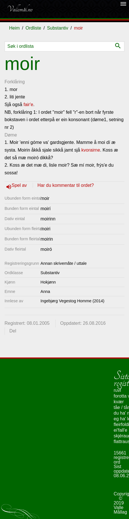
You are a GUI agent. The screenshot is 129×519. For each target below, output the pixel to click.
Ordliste (33, 28)
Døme (11, 135)
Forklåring (15, 81)
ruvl (117, 390)
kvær (119, 401)
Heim (14, 28)
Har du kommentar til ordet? (66, 185)
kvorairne (90, 150)
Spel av (20, 185)
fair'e (28, 104)
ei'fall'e (120, 430)
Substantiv (57, 28)
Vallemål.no (19, 9)
